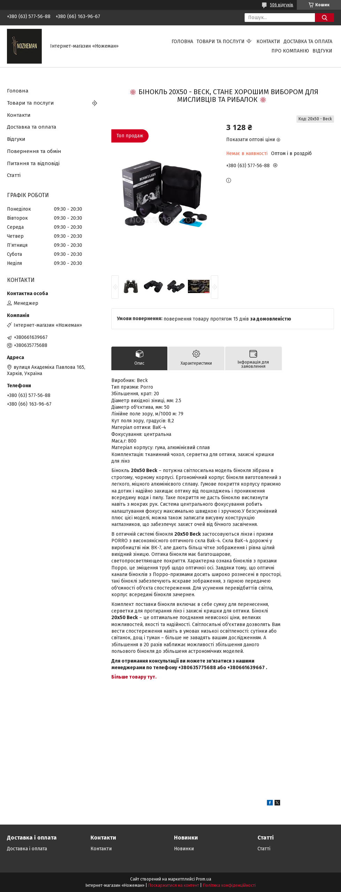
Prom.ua (203, 879)
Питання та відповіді (33, 163)
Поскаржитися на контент (173, 885)
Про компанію (290, 51)
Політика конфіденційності (229, 885)
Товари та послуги (221, 41)
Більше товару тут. (134, 677)
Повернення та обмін (34, 151)
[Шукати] (324, 17)
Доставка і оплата (27, 849)
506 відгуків (281, 4)
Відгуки (322, 51)
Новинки (184, 849)
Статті (14, 175)
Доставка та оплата (308, 41)
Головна (182, 41)
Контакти (268, 41)
